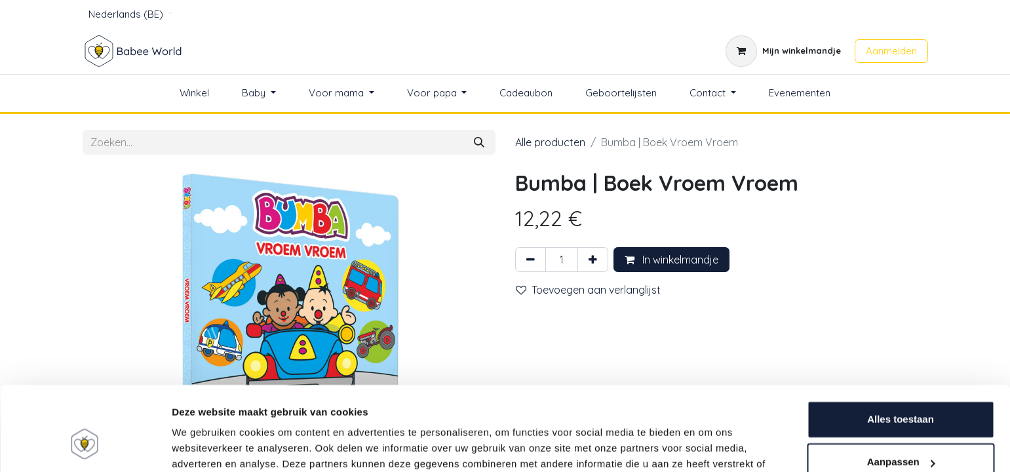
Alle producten (550, 142)
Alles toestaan (900, 349)
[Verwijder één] (530, 259)
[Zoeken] (479, 142)
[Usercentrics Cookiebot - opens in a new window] (85, 446)
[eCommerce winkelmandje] (783, 51)
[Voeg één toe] (592, 259)
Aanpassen (901, 392)
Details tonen (203, 446)
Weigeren (900, 435)
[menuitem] (194, 93)
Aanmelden (891, 51)
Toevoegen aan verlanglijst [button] (588, 289)
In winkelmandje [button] (671, 259)
